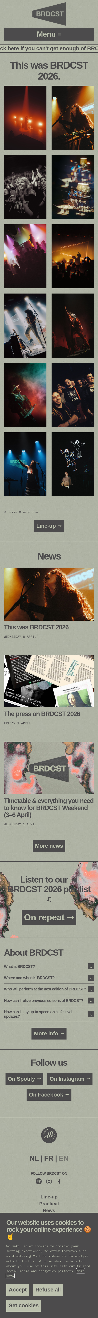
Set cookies (24, 1305)
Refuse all (48, 1290)
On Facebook (46, 1095)
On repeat (44, 917)
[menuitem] (34, 1158)
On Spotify (21, 1079)
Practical (49, 1203)
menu (47, 34)
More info (46, 1033)
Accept (18, 1290)
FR (48, 1158)
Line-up (46, 526)
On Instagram (67, 1079)
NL (34, 1158)
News (49, 1210)
